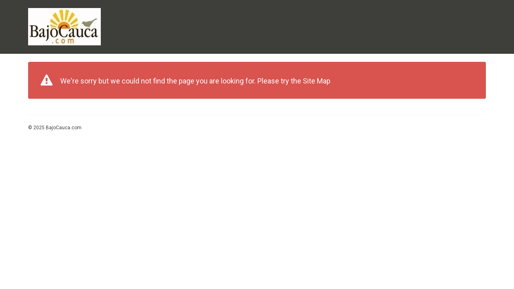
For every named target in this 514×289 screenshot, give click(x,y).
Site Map (316, 81)
